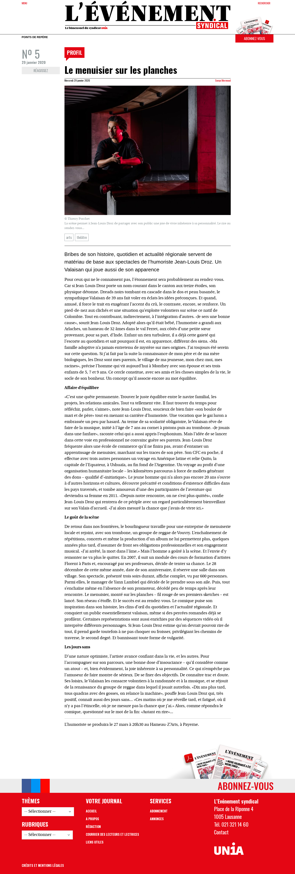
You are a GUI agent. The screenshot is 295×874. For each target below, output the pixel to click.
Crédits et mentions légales (43, 865)
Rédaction (93, 826)
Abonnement (159, 811)
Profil (74, 52)
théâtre (82, 237)
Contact (221, 832)
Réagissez (41, 70)
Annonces (157, 819)
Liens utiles (95, 842)
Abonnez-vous (254, 38)
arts (69, 237)
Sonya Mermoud (223, 80)
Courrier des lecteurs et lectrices (112, 834)
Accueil (91, 811)
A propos (92, 819)
